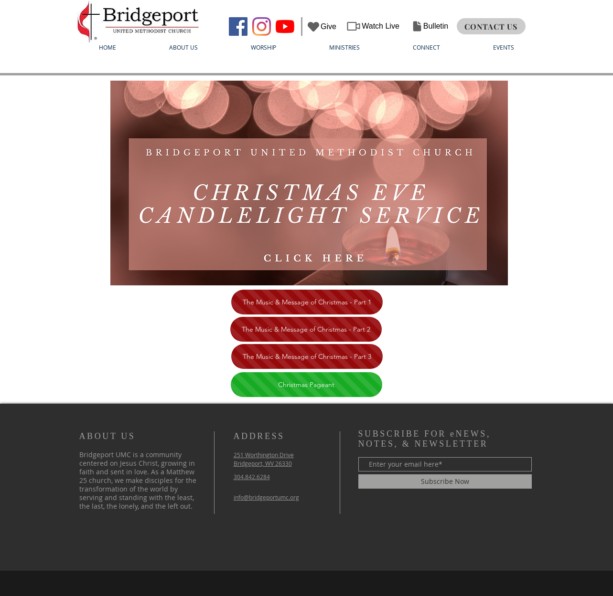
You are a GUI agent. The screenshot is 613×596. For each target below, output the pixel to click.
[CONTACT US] (491, 26)
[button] (184, 47)
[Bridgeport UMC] (238, 26)
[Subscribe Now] (445, 481)
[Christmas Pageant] (306, 384)
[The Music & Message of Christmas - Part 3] (307, 356)
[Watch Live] (373, 26)
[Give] (321, 26)
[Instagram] (261, 26)
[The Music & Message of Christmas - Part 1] (307, 302)
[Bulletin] (430, 26)
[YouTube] (285, 26)
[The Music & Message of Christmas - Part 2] (306, 329)
